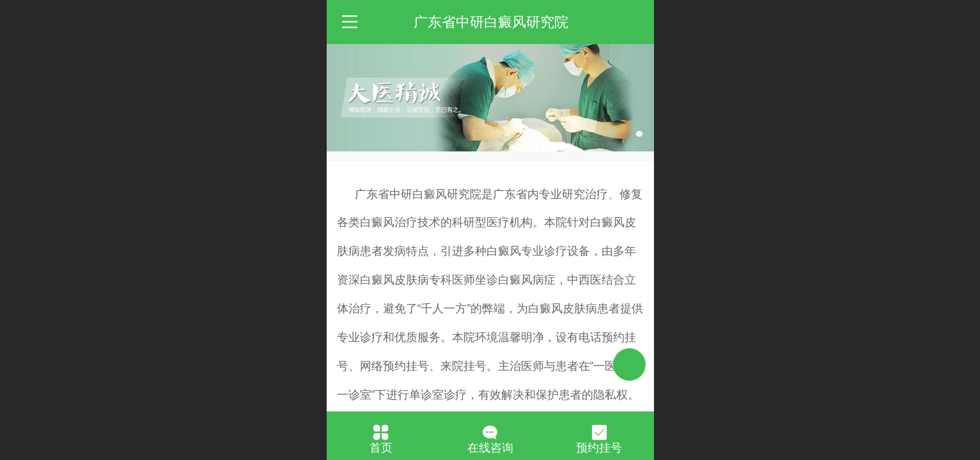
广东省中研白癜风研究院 (491, 22)
